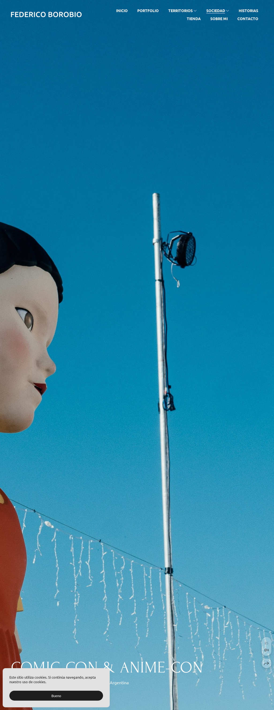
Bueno (56, 695)
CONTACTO (247, 18)
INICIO (122, 10)
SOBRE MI (219, 18)
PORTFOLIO (148, 10)
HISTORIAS (248, 10)
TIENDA (194, 18)
